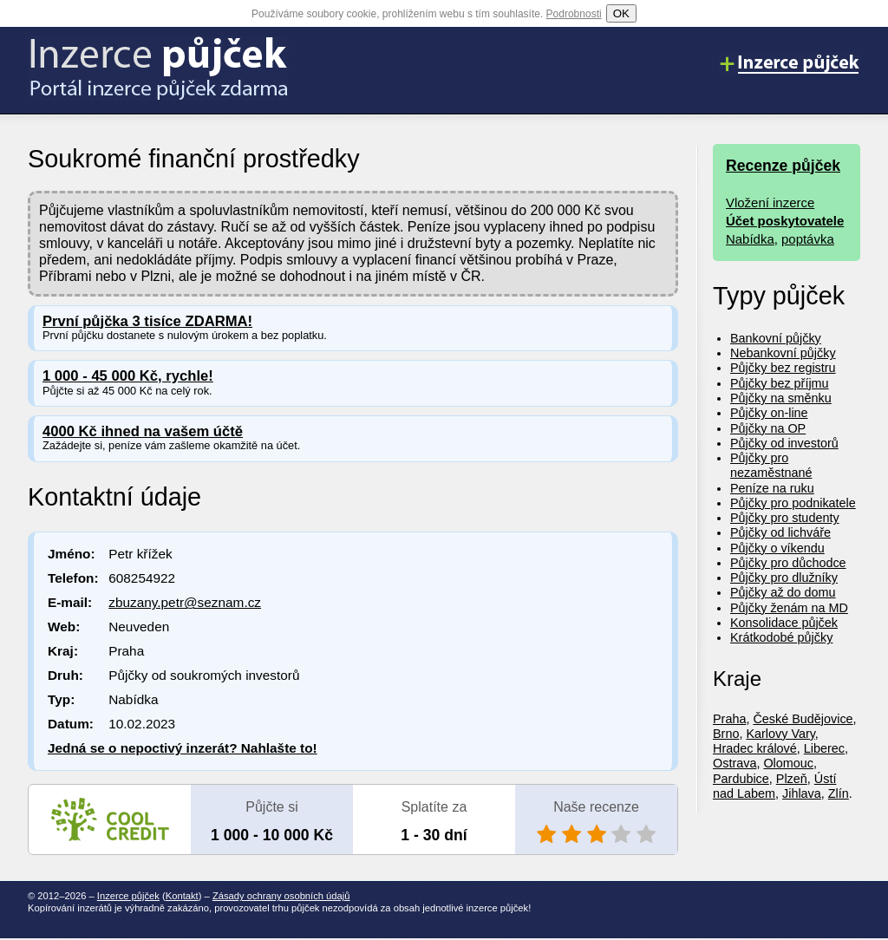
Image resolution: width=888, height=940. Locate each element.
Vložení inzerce (770, 202)
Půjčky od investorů (784, 443)
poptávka (807, 239)
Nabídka (750, 239)
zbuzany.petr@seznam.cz (184, 602)
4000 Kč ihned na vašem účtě (142, 431)
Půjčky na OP (768, 428)
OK (621, 13)
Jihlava (801, 793)
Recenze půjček (783, 165)
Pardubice (741, 779)
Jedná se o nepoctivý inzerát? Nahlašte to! (182, 748)
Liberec (824, 748)
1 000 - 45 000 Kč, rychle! (127, 376)
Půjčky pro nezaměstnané (771, 465)
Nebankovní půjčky (783, 353)
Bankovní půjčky (775, 338)
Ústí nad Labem (774, 786)
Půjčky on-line (769, 413)
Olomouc (788, 763)
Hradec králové (755, 748)
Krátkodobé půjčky (781, 637)
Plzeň (791, 779)
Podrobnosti (574, 14)
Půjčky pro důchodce (788, 563)
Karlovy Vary (780, 734)
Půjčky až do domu (783, 592)
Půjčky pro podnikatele (793, 503)
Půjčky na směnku (781, 398)
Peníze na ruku (772, 488)
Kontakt (182, 896)
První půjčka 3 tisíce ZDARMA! (147, 321)
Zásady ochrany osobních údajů (281, 896)
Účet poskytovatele (785, 220)
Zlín (838, 793)
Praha (729, 719)
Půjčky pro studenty (784, 518)
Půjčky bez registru (783, 368)
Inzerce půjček (128, 896)
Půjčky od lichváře (780, 532)
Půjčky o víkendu (777, 548)
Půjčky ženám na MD (789, 608)
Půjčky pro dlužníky (784, 577)
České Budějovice (802, 719)
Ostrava (734, 763)
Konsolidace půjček (784, 623)
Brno (726, 734)
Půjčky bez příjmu (779, 383)
